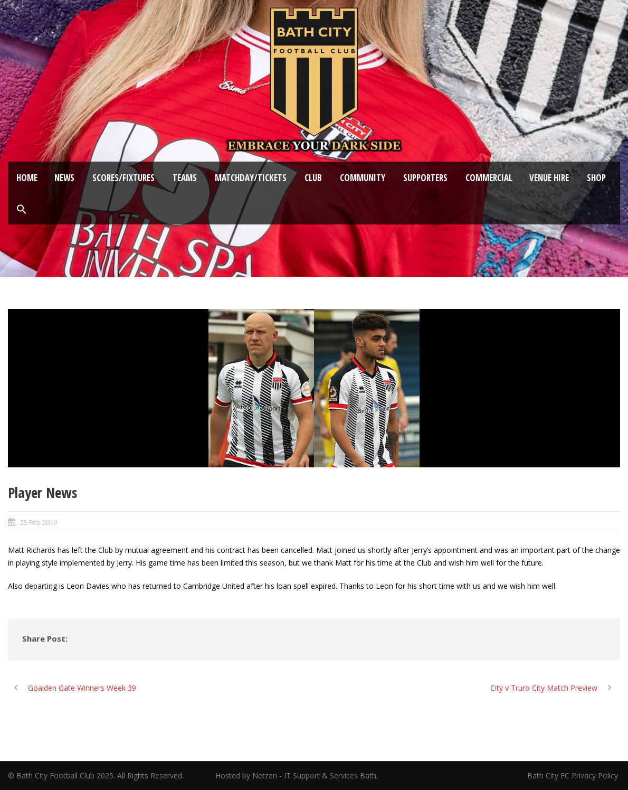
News (64, 178)
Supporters (425, 178)
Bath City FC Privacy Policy (573, 775)
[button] (21, 209)
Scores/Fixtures (123, 178)
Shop (596, 178)
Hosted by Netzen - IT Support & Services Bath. (296, 775)
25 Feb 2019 (38, 522)
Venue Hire (549, 178)
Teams (185, 178)
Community (362, 178)
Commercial (488, 178)
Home (26, 178)
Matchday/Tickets (251, 178)
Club (313, 178)
